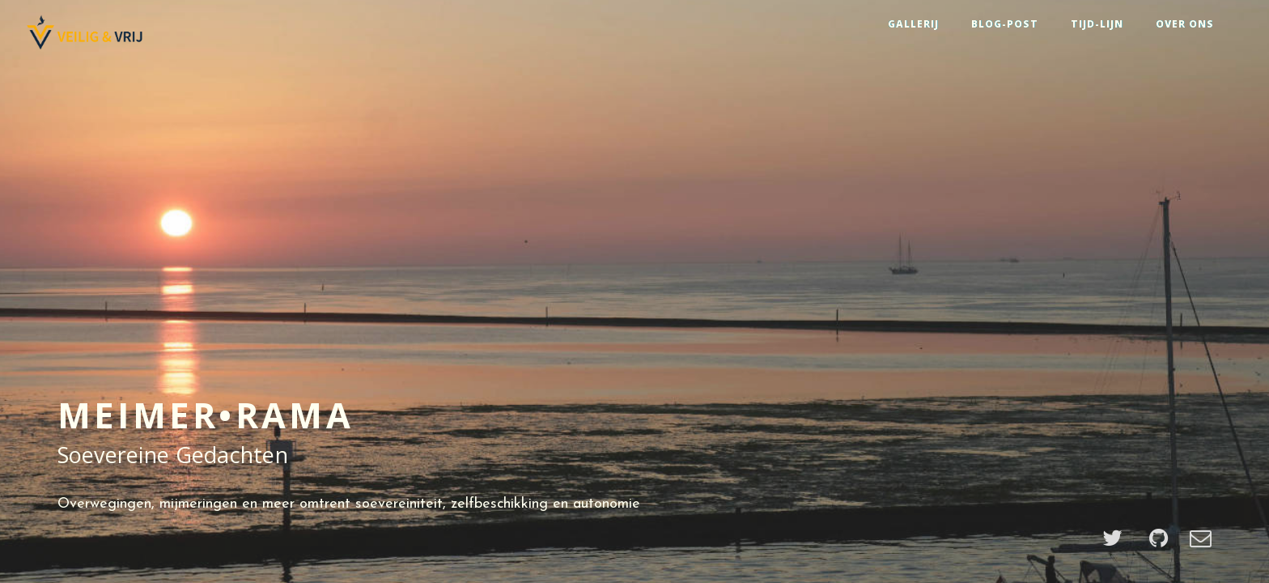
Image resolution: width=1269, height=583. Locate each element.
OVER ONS (1185, 24)
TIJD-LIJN (1097, 24)
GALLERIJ (913, 24)
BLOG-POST (1004, 24)
